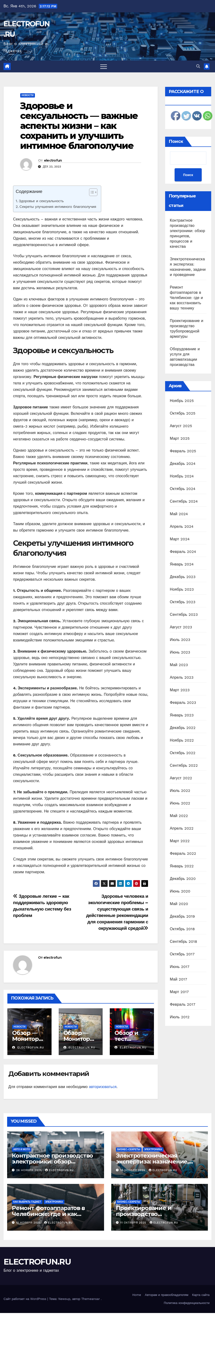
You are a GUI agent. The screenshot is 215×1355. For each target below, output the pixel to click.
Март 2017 (179, 992)
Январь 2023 (182, 715)
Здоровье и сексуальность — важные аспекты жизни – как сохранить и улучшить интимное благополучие (79, 125)
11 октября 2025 (133, 1222)
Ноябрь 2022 (182, 740)
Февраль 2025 (183, 451)
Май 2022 (179, 815)
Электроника (153, 1149)
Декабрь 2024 (183, 463)
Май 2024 (179, 514)
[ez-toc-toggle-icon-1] (91, 193)
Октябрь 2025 (183, 413)
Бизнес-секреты (128, 1149)
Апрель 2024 (182, 526)
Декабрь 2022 (183, 727)
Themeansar (90, 1299)
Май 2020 (179, 904)
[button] (198, 66)
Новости (27, 95)
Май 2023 (179, 665)
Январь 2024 (182, 564)
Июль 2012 (180, 1017)
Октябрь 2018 (182, 929)
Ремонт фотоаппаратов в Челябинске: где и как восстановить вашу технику (186, 297)
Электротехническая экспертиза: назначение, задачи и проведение (152, 1161)
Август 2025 (181, 426)
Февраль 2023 (183, 702)
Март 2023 (180, 690)
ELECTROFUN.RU (37, 1262)
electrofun (53, 160)
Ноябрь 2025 (182, 400)
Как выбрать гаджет (27, 1202)
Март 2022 (180, 841)
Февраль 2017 (182, 1004)
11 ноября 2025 (29, 1222)
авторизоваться (102, 1086)
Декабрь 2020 (183, 878)
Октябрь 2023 (183, 602)
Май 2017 (178, 979)
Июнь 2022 (180, 803)
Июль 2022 (180, 790)
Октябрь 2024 (183, 488)
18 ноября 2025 (133, 1170)
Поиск (176, 141)
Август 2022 (181, 778)
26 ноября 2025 (29, 1170)
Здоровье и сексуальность (41, 201)
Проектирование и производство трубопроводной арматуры (156, 1214)
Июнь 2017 (179, 966)
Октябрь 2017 (182, 954)
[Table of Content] (93, 192)
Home (136, 1295)
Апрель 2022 (182, 828)
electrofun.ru (28, 1047)
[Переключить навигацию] (103, 66)
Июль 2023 (180, 639)
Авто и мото (21, 1149)
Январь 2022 (182, 866)
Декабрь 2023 (183, 577)
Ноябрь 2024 (182, 476)
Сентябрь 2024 (184, 501)
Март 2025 (180, 438)
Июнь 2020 (180, 891)
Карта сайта (201, 1295)
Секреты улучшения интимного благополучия (57, 207)
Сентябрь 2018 (183, 941)
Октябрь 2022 (183, 753)
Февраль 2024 (183, 551)
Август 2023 (181, 627)
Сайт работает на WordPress (25, 1299)
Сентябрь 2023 (184, 614)
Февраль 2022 (183, 853)
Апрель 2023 (182, 677)
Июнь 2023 (180, 652)
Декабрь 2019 (182, 916)
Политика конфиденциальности (187, 1303)
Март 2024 (180, 539)
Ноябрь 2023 (182, 589)
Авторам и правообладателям (166, 1295)
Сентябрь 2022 (184, 765)
